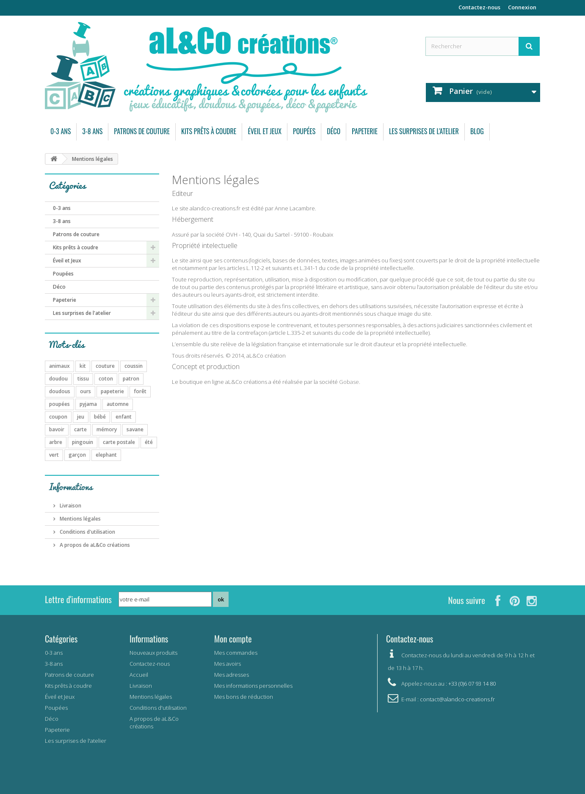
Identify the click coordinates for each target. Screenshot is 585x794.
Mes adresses (231, 674)
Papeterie (365, 131)
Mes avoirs (227, 663)
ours (85, 391)
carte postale (119, 442)
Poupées (304, 131)
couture (105, 365)
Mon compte (233, 638)
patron (131, 378)
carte (80, 429)
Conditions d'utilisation (86, 531)
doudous (59, 391)
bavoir (56, 429)
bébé (100, 416)
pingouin (82, 442)
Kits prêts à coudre (208, 131)
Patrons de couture (142, 131)
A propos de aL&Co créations (94, 545)
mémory (107, 429)
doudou (58, 378)
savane (135, 429)
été (149, 442)
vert (54, 454)
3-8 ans (92, 131)
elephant (106, 454)
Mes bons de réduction (243, 696)
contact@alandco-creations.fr (457, 699)
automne (118, 404)
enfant (124, 416)
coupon (58, 416)
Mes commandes (235, 652)
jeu (80, 416)
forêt (140, 391)
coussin (133, 365)
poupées (59, 404)
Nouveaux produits (153, 652)
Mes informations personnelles (253, 685)
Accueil (139, 674)
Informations (70, 486)
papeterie (112, 391)
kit (83, 365)
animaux (59, 365)
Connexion (522, 7)
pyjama (88, 404)
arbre (55, 442)
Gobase (349, 382)
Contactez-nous (479, 7)
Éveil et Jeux (264, 131)
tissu (83, 378)
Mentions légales (79, 518)
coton (106, 378)
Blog (477, 131)
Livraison (69, 505)
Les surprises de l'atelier (424, 131)
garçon (77, 454)
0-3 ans (60, 131)
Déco (333, 131)
